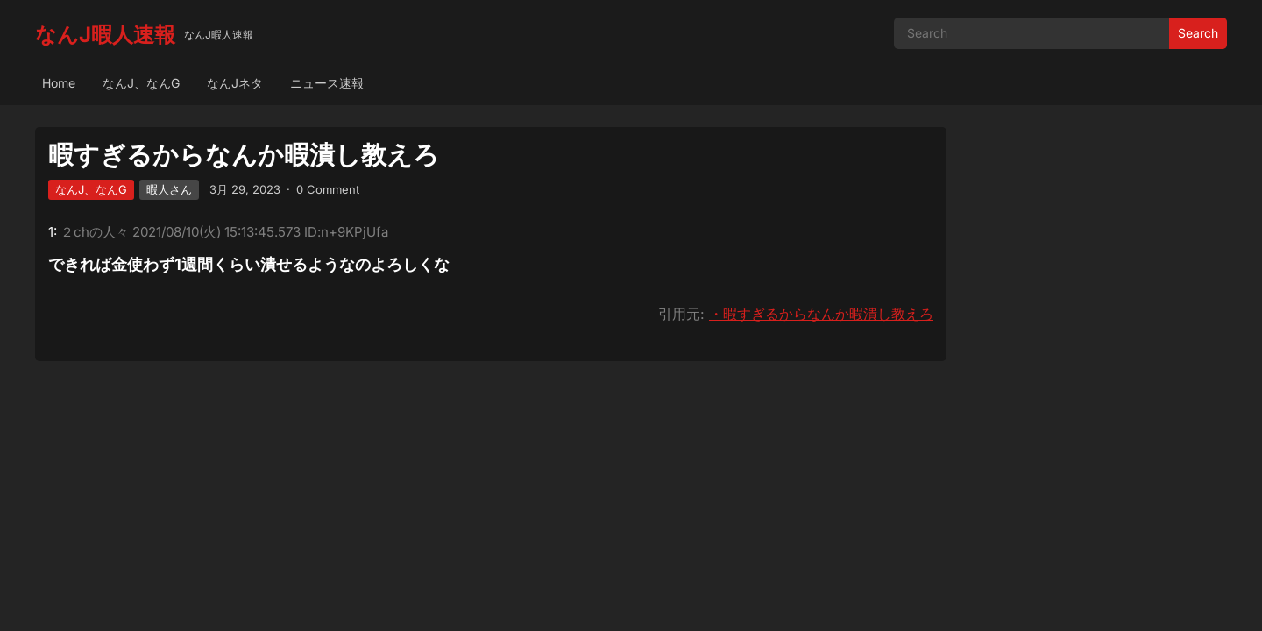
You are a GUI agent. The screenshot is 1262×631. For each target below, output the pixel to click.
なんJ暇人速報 (105, 34)
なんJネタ (235, 82)
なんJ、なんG (141, 82)
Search (1198, 32)
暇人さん (169, 189)
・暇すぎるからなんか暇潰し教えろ (821, 314)
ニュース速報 (327, 82)
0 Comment (327, 189)
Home (58, 82)
